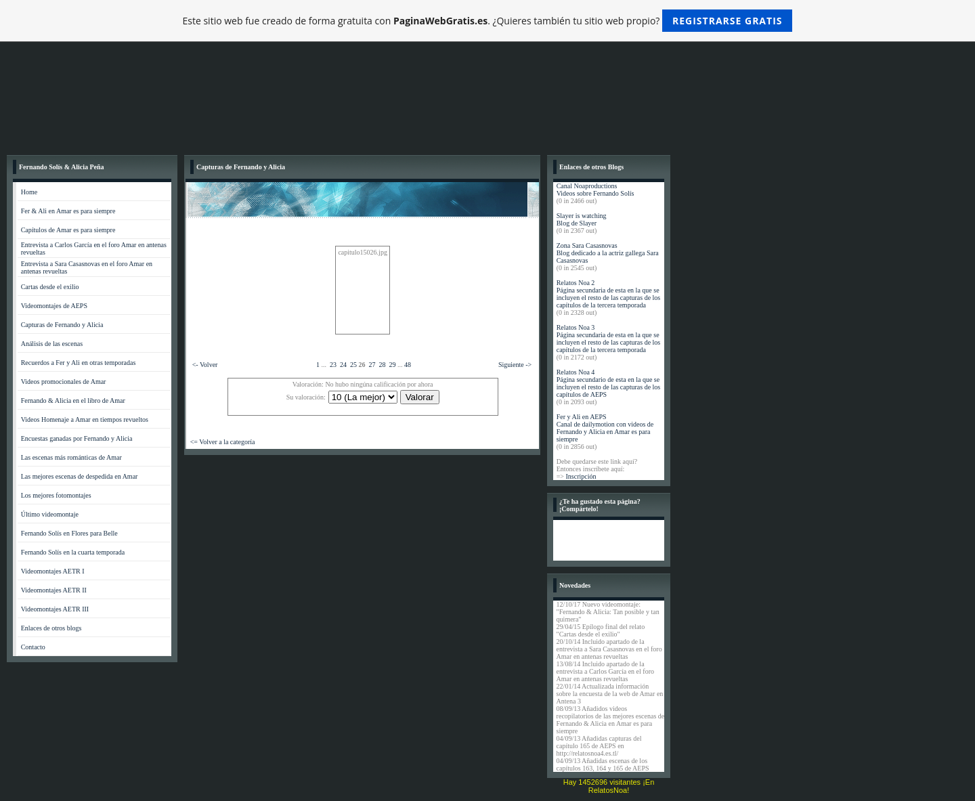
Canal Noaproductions (587, 186)
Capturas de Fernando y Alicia (62, 324)
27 (371, 364)
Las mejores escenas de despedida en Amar (79, 476)
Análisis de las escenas (52, 343)
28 (381, 364)
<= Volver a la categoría (222, 442)
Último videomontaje (50, 514)
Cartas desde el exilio (50, 286)
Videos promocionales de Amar (63, 381)
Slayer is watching (582, 215)
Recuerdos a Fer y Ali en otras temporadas (78, 362)
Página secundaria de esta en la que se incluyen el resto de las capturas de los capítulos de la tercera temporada (609, 297)
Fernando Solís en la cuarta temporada (73, 552)
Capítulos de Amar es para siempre (68, 230)
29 (392, 364)
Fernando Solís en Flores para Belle (69, 533)
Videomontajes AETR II (54, 590)
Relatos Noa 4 (576, 372)
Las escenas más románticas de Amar (71, 457)
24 (343, 364)
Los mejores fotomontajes (56, 495)
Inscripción (580, 476)
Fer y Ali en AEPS (582, 416)
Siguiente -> (515, 364)
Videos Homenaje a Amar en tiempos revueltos (84, 419)
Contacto (33, 647)
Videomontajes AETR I (53, 571)
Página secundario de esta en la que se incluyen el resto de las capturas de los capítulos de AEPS (609, 387)
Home (29, 192)
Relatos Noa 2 (576, 282)
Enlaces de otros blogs (51, 628)
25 (353, 364)
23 (333, 364)
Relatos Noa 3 (576, 327)
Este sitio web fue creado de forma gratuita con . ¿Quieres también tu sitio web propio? (488, 20)
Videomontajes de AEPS (54, 305)
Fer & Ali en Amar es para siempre (68, 211)
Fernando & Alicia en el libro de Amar (73, 400)
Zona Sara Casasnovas (587, 245)
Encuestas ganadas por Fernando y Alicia (77, 438)
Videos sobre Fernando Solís (595, 193)
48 (407, 364)
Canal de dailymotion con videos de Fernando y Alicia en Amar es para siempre (605, 431)
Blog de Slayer (577, 223)
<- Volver (205, 364)
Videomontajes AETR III (55, 609)
